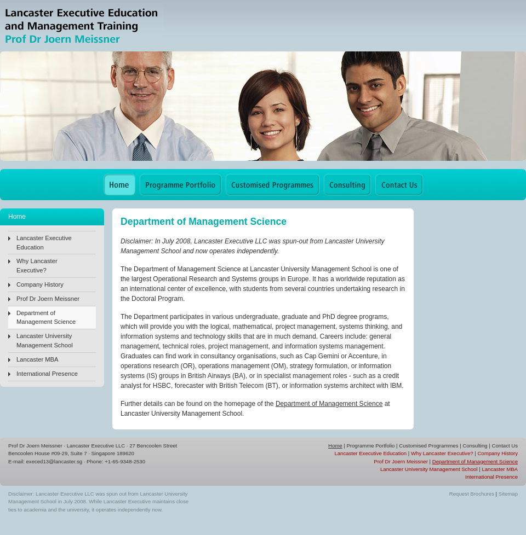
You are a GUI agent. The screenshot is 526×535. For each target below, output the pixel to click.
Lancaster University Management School (44, 340)
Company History (40, 284)
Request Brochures (471, 494)
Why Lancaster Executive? (37, 266)
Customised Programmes (428, 446)
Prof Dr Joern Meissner (47, 298)
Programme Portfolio (370, 446)
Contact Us (505, 446)
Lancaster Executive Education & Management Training (81, 26)
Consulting (474, 446)
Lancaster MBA (37, 359)
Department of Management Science (46, 317)
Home (335, 446)
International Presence (47, 373)
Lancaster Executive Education (44, 243)
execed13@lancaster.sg (54, 461)
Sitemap (508, 494)
